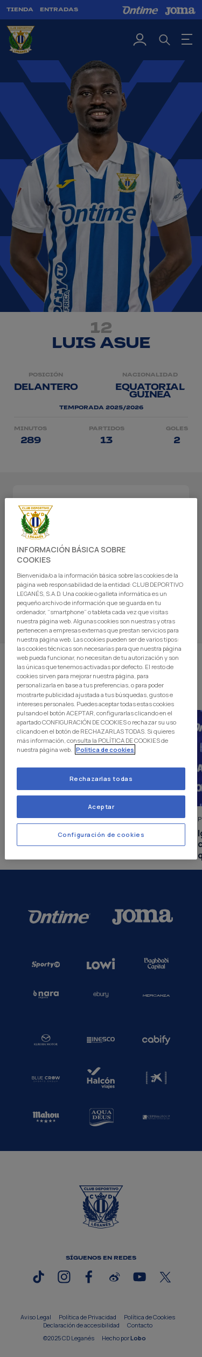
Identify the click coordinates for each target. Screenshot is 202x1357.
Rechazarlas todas (101, 779)
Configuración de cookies (101, 834)
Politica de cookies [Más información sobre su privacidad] (105, 749)
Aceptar (101, 806)
